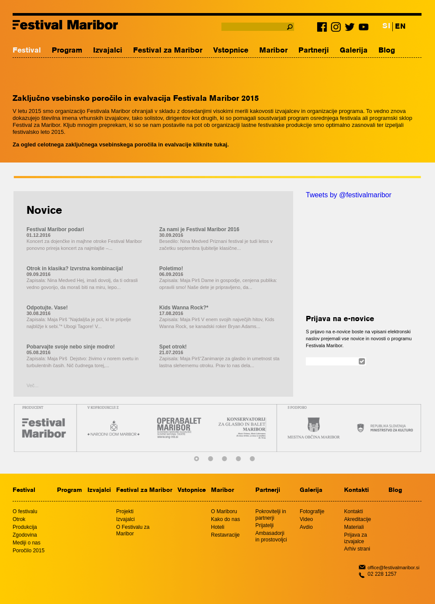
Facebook (323, 28)
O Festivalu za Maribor (133, 530)
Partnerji (313, 50)
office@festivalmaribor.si (393, 567)
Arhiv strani (357, 549)
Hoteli (217, 527)
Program (67, 50)
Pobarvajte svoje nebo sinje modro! (71, 347)
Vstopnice (230, 50)
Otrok (19, 519)
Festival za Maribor (167, 50)
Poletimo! (171, 268)
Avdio (306, 527)
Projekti (125, 511)
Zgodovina (25, 535)
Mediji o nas (26, 543)
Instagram (336, 28)
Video (306, 519)
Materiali (354, 527)
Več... (33, 385)
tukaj (220, 144)
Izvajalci (107, 50)
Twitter (349, 28)
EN (400, 26)
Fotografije (312, 511)
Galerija (354, 50)
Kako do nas (225, 519)
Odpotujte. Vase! (47, 308)
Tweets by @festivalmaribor (349, 195)
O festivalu (25, 511)
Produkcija (25, 527)
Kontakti (356, 490)
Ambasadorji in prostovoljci (271, 536)
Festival (27, 50)
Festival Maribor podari (55, 229)
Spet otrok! (173, 347)
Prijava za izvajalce (355, 538)
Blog (386, 50)
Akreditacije (357, 519)
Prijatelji (264, 525)
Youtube (362, 28)
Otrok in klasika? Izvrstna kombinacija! (75, 268)
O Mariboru (224, 511)
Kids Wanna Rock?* (183, 308)
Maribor (273, 50)
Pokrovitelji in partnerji (270, 514)
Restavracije (225, 535)
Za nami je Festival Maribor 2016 (199, 229)
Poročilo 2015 (28, 551)
